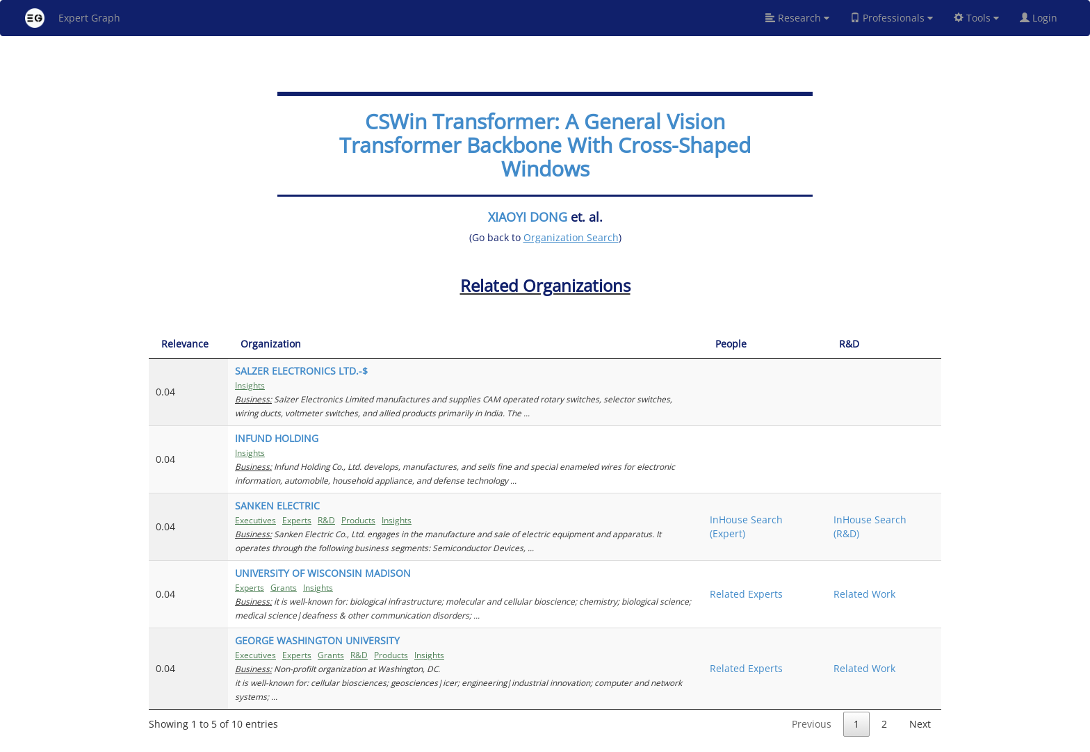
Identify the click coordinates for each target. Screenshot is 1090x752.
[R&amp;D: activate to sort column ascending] (884, 344)
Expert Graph (72, 18)
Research (797, 17)
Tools (976, 17)
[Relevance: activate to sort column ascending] (188, 344)
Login (1044, 17)
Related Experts (746, 593)
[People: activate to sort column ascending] (765, 344)
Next (920, 723)
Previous (811, 723)
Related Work (864, 593)
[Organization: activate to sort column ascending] (465, 344)
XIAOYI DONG (527, 217)
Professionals (891, 17)
